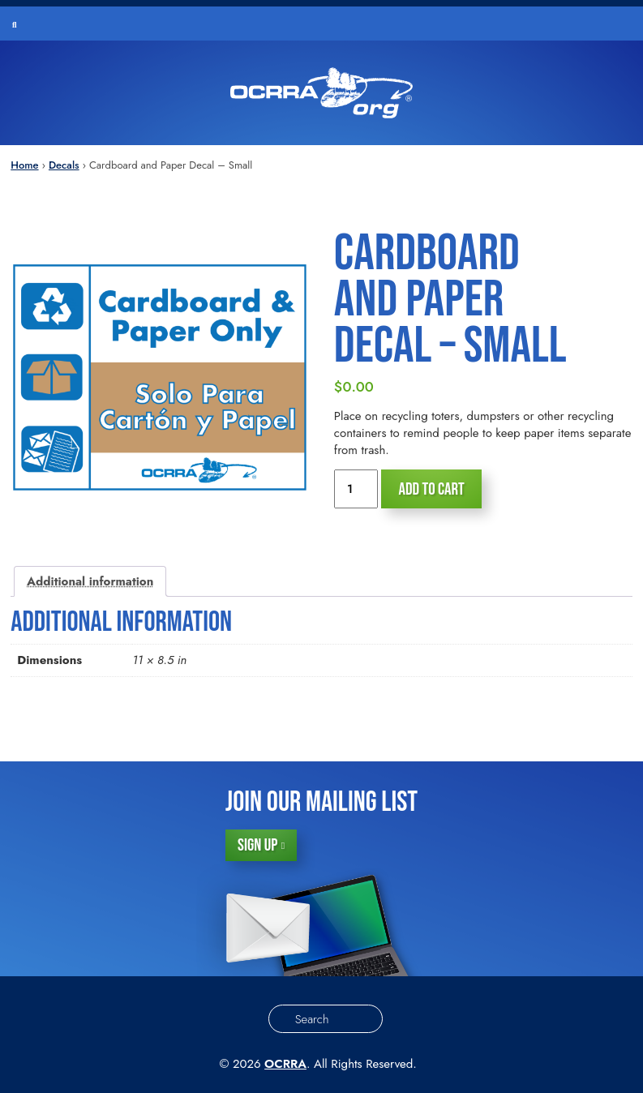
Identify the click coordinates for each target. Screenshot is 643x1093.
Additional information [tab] (90, 581)
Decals (64, 165)
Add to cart (431, 489)
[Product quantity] (356, 488)
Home (24, 165)
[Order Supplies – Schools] (321, 93)
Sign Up (257, 845)
